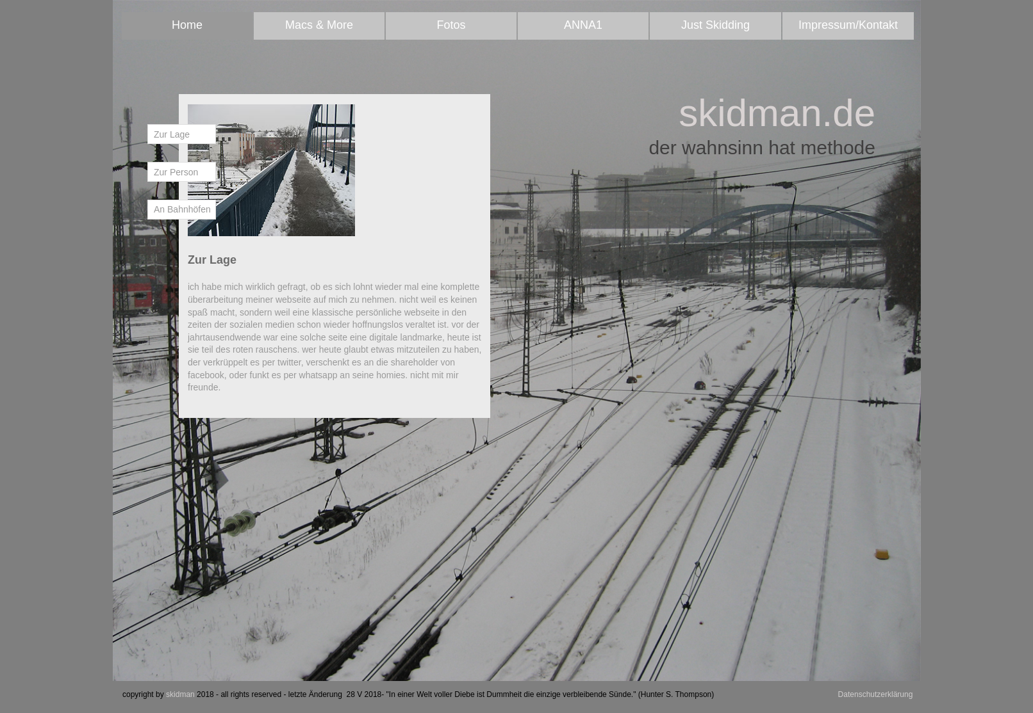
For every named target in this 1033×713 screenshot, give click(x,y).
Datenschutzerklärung (875, 694)
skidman (180, 694)
